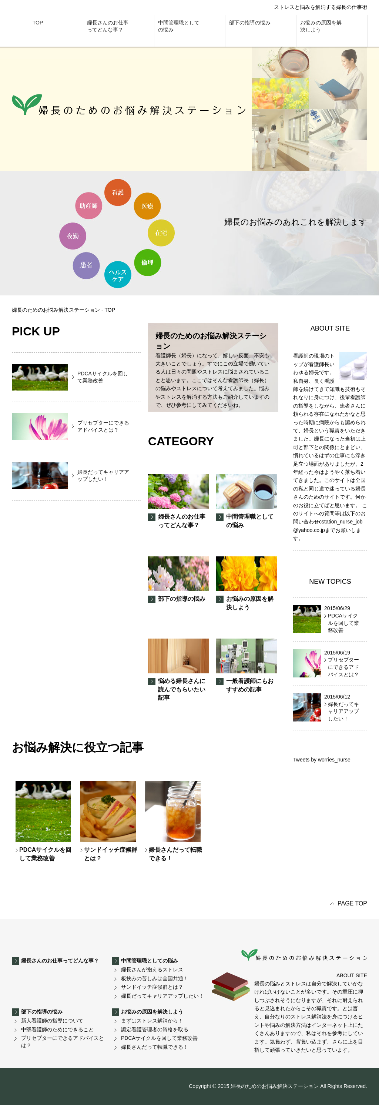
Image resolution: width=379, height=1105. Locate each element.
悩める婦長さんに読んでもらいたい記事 (178, 670)
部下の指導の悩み (250, 23)
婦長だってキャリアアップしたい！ (162, 996)
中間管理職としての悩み (178, 26)
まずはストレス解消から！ (152, 1021)
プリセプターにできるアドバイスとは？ (62, 1041)
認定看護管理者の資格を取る (154, 1029)
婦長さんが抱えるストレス (152, 969)
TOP (38, 23)
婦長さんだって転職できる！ (173, 821)
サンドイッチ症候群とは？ (108, 821)
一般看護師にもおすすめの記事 (246, 665)
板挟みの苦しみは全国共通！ (154, 978)
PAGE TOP (352, 903)
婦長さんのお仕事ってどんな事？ (107, 26)
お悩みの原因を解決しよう (321, 26)
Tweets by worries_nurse (322, 760)
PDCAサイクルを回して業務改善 (43, 821)
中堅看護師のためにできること (57, 1029)
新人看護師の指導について (52, 1021)
